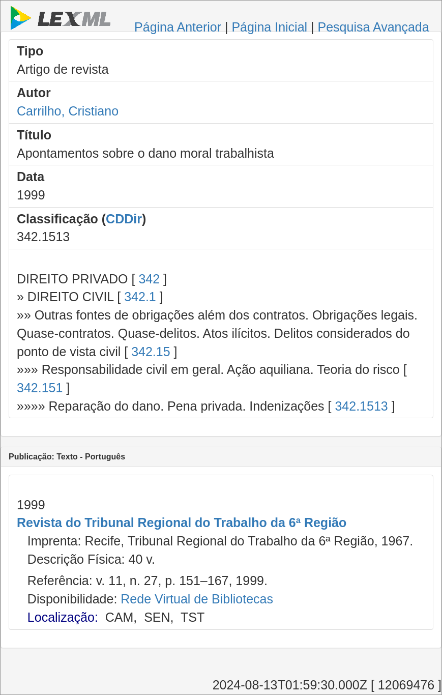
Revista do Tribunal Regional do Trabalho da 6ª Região (181, 522)
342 (149, 279)
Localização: (62, 617)
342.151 (40, 388)
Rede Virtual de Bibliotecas (197, 599)
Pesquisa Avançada (373, 27)
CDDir (124, 219)
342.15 (150, 351)
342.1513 (361, 406)
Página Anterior (177, 27)
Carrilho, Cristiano (68, 111)
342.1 (140, 296)
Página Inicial (269, 27)
